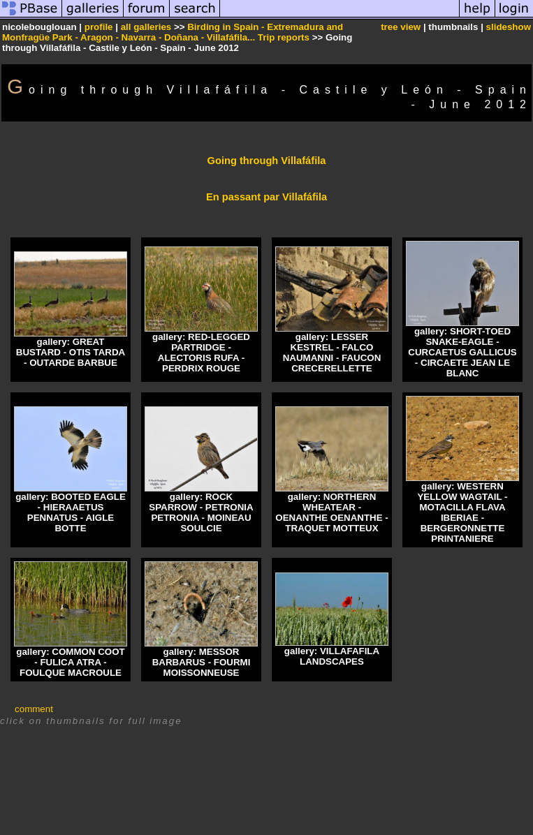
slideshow (508, 27)
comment (34, 709)
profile (99, 27)
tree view (401, 27)
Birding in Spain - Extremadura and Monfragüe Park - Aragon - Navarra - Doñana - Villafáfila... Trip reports (172, 32)
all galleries (146, 27)
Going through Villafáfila (266, 160)
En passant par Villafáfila (266, 196)
